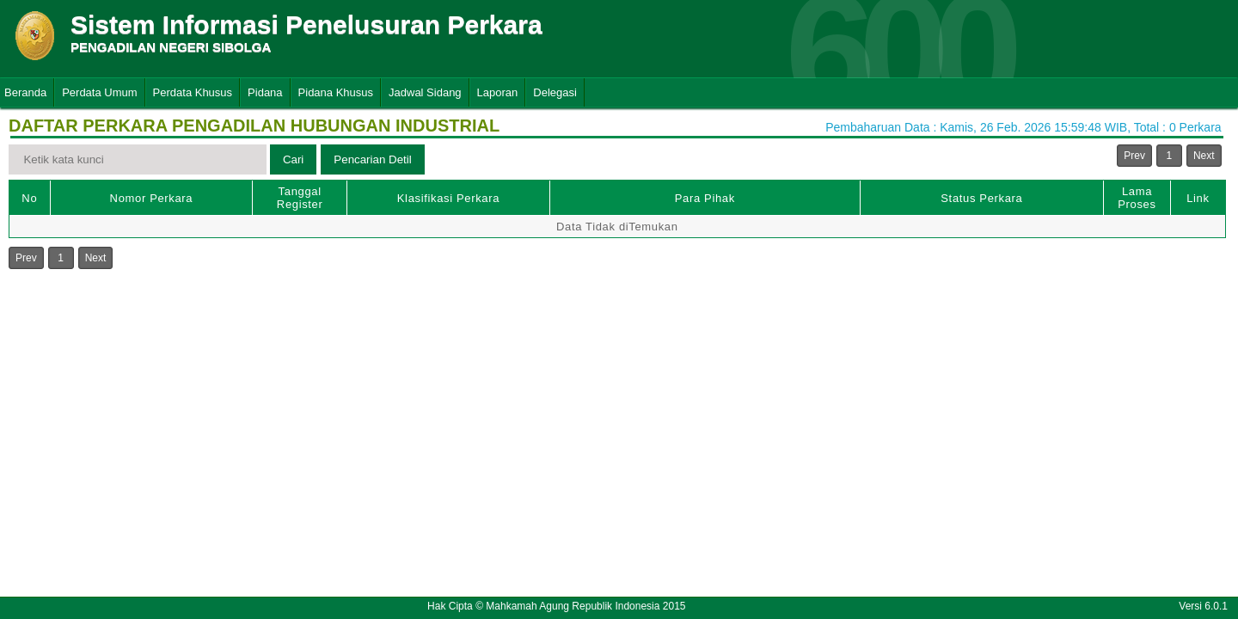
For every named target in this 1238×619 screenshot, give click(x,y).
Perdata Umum (99, 92)
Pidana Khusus (335, 92)
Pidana (265, 92)
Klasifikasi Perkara (448, 198)
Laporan (497, 92)
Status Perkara (981, 198)
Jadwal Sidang (425, 92)
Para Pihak (705, 198)
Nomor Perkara (151, 198)
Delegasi (555, 92)
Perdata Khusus (193, 92)
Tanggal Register (300, 198)
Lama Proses (1136, 198)
